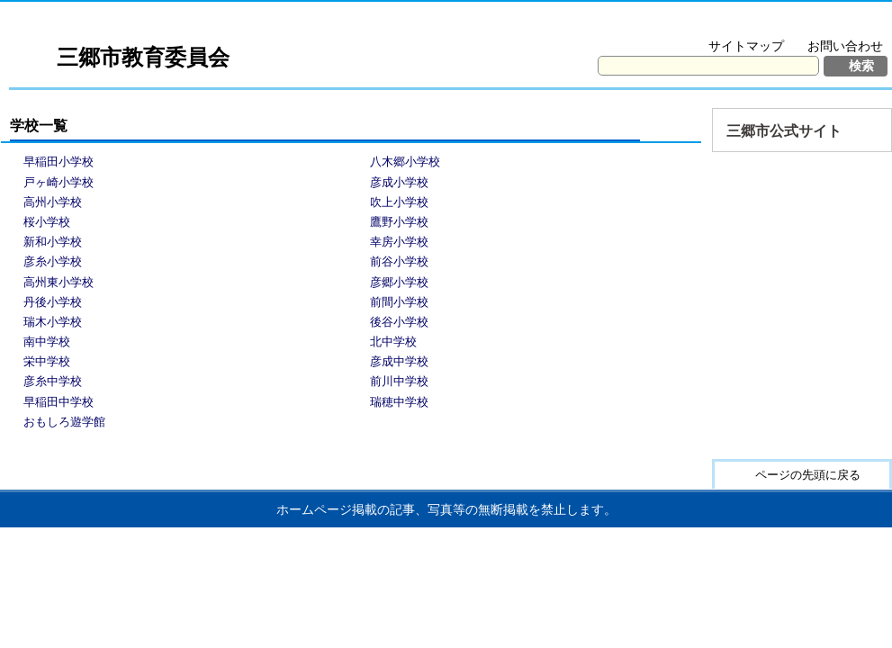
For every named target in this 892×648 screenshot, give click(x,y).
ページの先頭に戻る (807, 475)
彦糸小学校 (52, 261)
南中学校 (46, 341)
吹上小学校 (399, 202)
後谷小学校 (399, 321)
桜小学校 (46, 222)
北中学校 (393, 341)
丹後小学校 (52, 302)
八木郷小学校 (405, 161)
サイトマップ (746, 46)
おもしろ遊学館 (64, 421)
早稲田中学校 (58, 402)
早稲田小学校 (58, 161)
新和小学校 (52, 241)
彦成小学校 (399, 182)
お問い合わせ (845, 46)
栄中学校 (46, 361)
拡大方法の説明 (833, 23)
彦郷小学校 (399, 282)
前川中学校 (399, 381)
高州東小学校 (58, 282)
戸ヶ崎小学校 (58, 182)
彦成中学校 (399, 361)
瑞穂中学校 (399, 402)
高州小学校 (52, 202)
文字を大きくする (711, 23)
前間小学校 (399, 302)
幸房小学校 (399, 241)
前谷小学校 (399, 261)
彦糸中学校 (52, 381)
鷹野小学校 (399, 222)
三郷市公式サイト (784, 131)
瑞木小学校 (52, 321)
